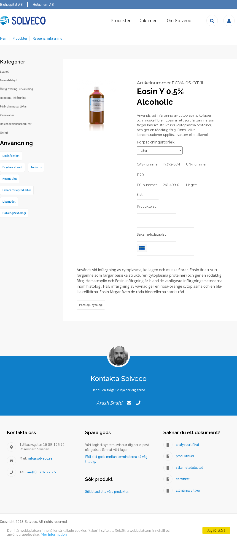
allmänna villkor (188, 490)
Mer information (53, 534)
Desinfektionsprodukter (16, 124)
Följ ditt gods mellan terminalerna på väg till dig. (116, 459)
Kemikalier (7, 115)
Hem (3, 38)
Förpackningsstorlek (156, 142)
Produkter (120, 20)
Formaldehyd (8, 80)
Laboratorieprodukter (17, 190)
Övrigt (4, 133)
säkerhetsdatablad (189, 467)
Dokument (148, 20)
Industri (36, 167)
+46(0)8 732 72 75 (41, 472)
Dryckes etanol (12, 167)
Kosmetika (10, 178)
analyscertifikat (187, 444)
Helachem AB (43, 4)
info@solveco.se (40, 458)
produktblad (185, 456)
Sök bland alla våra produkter (107, 491)
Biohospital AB (11, 4)
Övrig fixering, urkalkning (16, 89)
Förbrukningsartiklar (13, 107)
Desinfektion (11, 156)
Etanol (4, 72)
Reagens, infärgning (47, 38)
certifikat (183, 479)
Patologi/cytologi (90, 305)
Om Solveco (179, 20)
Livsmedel (9, 201)
